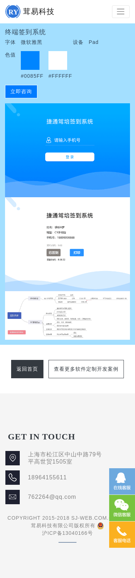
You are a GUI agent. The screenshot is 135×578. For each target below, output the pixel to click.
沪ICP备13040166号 (67, 533)
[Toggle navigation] (121, 11)
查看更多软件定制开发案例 (86, 369)
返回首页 (27, 369)
